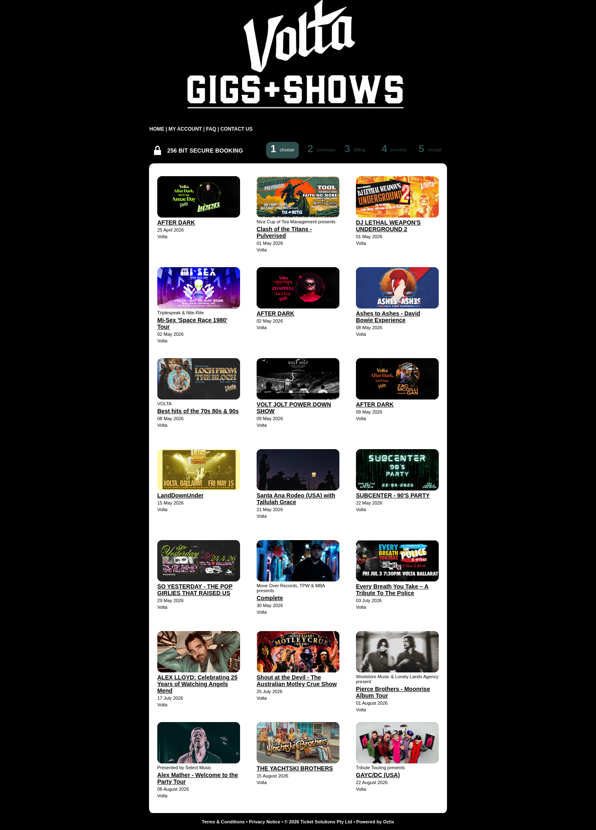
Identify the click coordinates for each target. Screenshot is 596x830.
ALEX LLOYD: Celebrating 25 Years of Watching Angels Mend (197, 684)
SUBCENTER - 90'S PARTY (393, 495)
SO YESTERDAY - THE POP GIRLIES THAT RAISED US (195, 589)
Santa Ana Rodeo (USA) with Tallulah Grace (296, 498)
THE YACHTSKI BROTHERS (295, 768)
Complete (270, 598)
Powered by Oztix (375, 821)
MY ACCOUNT (185, 129)
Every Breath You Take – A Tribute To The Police (392, 589)
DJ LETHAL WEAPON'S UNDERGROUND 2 (388, 225)
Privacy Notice (264, 821)
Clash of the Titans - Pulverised (284, 232)
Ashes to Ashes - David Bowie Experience (388, 316)
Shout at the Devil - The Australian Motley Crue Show (297, 680)
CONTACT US (236, 129)
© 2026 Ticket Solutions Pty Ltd (318, 821)
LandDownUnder (180, 495)
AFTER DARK (176, 222)
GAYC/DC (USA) (378, 775)
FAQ (211, 129)
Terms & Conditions (223, 821)
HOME (156, 129)
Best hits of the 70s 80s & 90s (198, 411)
